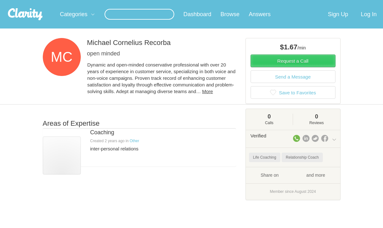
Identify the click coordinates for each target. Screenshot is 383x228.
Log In (369, 22)
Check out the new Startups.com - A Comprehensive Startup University (266, 4)
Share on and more (293, 182)
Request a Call (292, 68)
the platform (34, 4)
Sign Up (338, 22)
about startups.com (357, 4)
